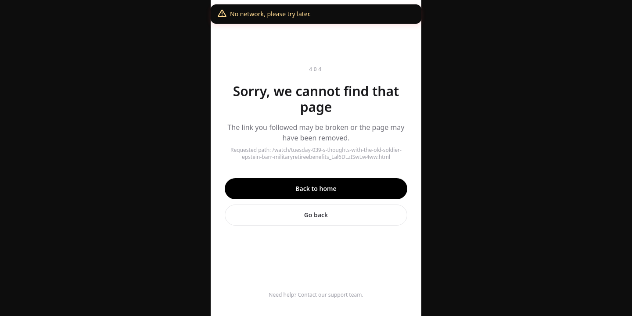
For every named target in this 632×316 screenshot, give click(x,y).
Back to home (315, 188)
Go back (316, 215)
